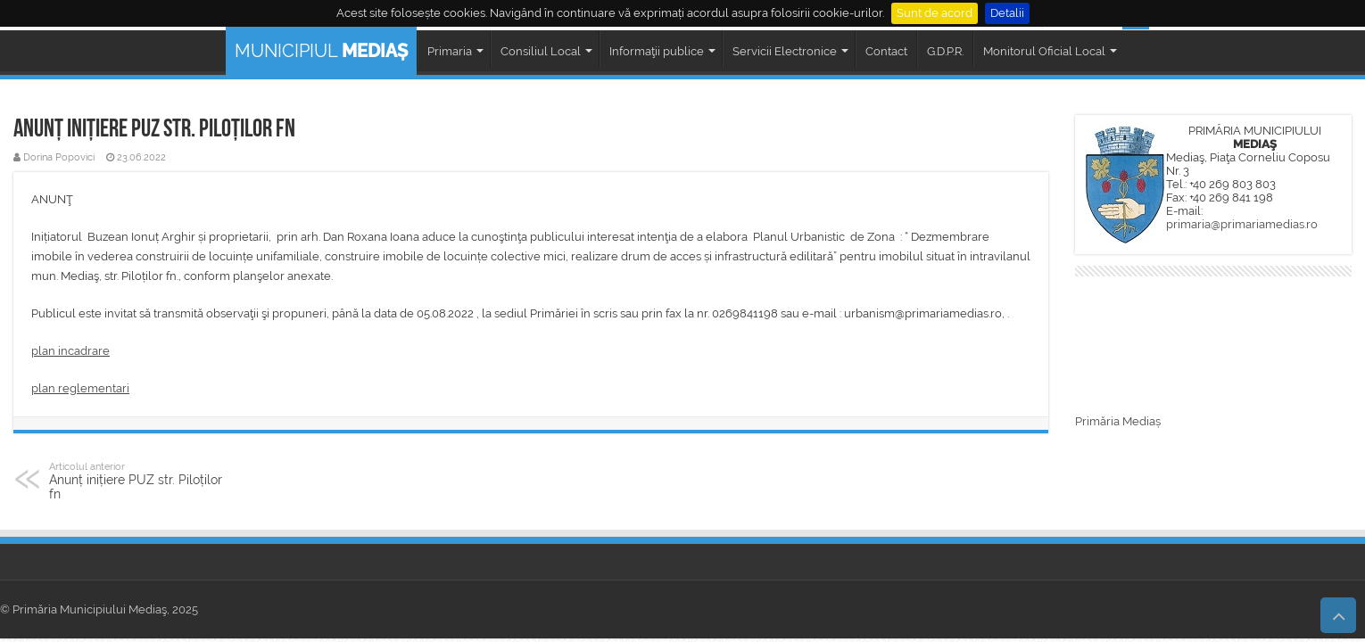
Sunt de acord (934, 13)
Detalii (1007, 13)
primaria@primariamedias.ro (1242, 224)
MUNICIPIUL (321, 51)
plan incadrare (70, 351)
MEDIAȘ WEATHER (1213, 348)
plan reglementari (80, 388)
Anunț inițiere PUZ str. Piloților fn (140, 480)
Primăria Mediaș (1118, 421)
